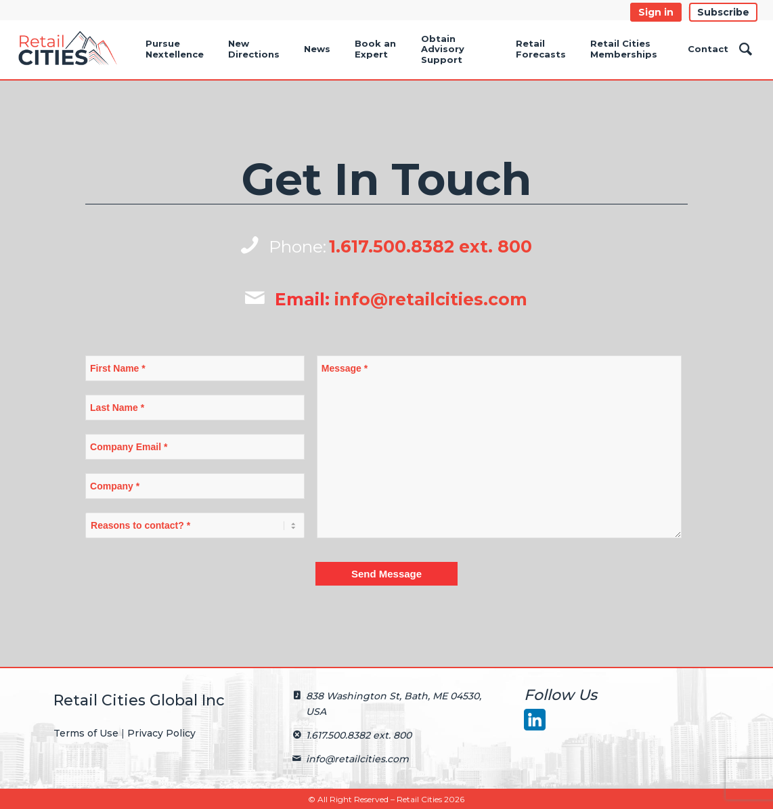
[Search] (745, 49)
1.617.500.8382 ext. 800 (430, 246)
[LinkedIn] (534, 719)
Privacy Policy (161, 733)
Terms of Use (85, 733)
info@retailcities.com (430, 299)
